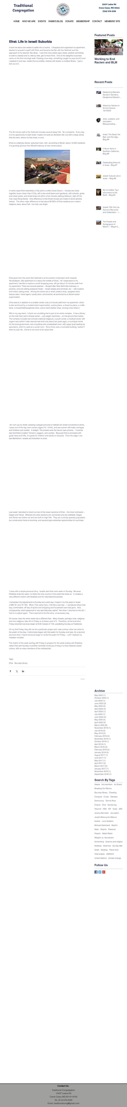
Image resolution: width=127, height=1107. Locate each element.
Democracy (99, 801)
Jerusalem (114, 813)
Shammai (107, 846)
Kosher (97, 821)
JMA (120, 809)
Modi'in (115, 825)
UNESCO (110, 854)
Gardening (112, 805)
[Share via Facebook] (10, 671)
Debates (113, 796)
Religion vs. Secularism (104, 837)
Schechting (99, 841)
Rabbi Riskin (107, 833)
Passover (112, 829)
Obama (103, 829)
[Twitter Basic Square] (99, 872)
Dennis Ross (111, 801)
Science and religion (114, 841)
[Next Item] (119, 47)
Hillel (105, 809)
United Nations (100, 858)
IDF (109, 809)
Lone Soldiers (107, 821)
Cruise (106, 796)
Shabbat (98, 846)
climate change (114, 858)
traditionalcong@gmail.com (66, 1103)
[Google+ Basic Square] (103, 872)
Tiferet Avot (113, 850)
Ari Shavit (118, 784)
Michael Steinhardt (102, 825)
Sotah (96, 850)
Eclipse (97, 805)
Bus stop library (21, 663)
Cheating (113, 792)
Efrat (11, 663)
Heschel (97, 809)
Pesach (97, 833)
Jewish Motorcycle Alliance (105, 817)
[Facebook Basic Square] (95, 872)
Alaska (97, 784)
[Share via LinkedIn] (23, 671)
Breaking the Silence (103, 788)
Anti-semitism (106, 784)
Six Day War (117, 846)
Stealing (104, 850)
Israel (115, 809)
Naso (96, 829)
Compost (98, 796)
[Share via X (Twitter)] (16, 671)
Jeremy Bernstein (101, 813)
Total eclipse (99, 854)
